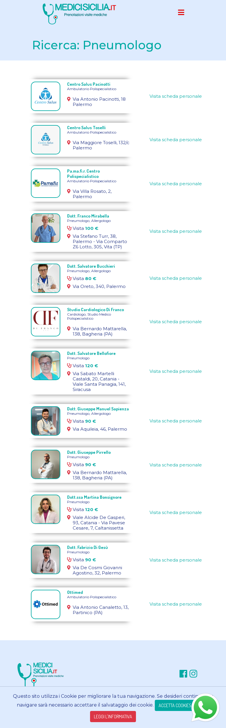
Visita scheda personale (175, 96)
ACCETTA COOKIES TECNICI (182, 705)
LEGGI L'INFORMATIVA (113, 716)
